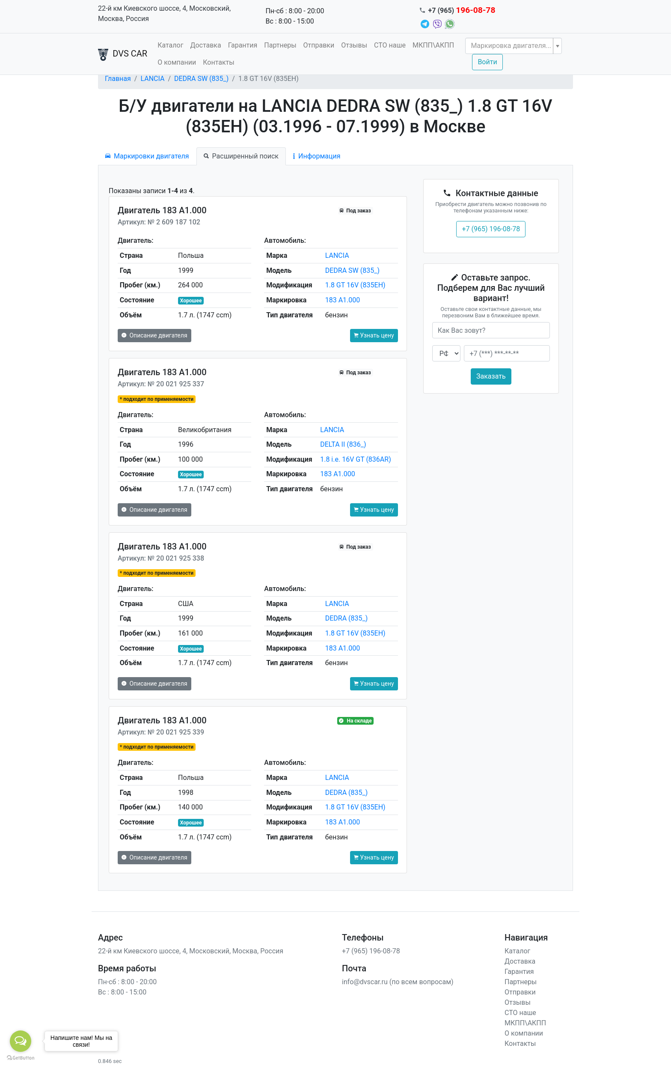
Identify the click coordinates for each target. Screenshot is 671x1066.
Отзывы (354, 45)
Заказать (491, 376)
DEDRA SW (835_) (201, 79)
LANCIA (152, 79)
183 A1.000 (342, 300)
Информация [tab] (316, 156)
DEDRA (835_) (346, 618)
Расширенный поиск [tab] (241, 156)
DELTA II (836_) (343, 444)
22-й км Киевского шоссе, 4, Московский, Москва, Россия (164, 13)
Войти (487, 62)
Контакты (218, 62)
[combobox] (513, 46)
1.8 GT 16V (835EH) (355, 285)
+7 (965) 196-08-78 (491, 229)
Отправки (319, 45)
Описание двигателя (154, 335)
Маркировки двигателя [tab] (147, 156)
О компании (176, 62)
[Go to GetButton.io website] (20, 1057)
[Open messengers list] (20, 1041)
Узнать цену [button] (374, 335)
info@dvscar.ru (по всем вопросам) (398, 982)
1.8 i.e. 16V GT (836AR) (355, 459)
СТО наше (390, 45)
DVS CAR (122, 54)
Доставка (205, 45)
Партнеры (280, 45)
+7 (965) (462, 10)
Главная (118, 79)
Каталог (170, 45)
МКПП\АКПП (433, 45)
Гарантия (243, 45)
